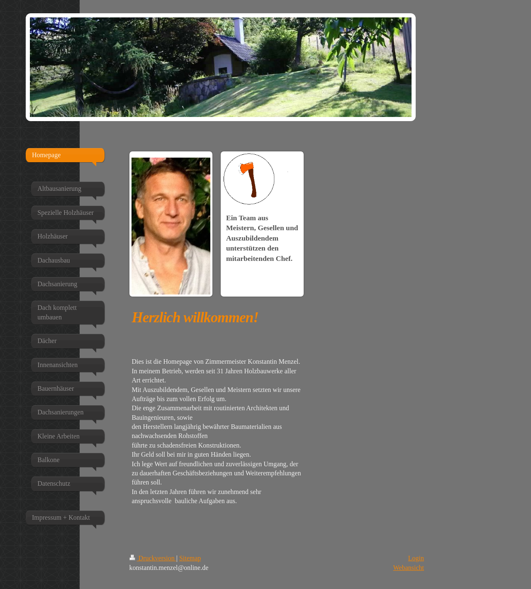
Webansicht (408, 567)
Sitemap (190, 558)
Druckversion (152, 558)
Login (416, 558)
